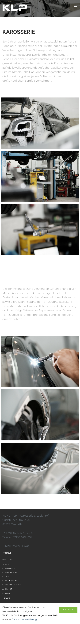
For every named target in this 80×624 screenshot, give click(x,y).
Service (6, 564)
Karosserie (9, 572)
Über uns (7, 559)
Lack (6, 576)
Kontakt (7, 593)
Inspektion (9, 580)
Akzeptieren (68, 609)
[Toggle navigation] (74, 8)
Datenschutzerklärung (24, 619)
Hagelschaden (11, 584)
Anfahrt (7, 589)
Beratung (9, 568)
